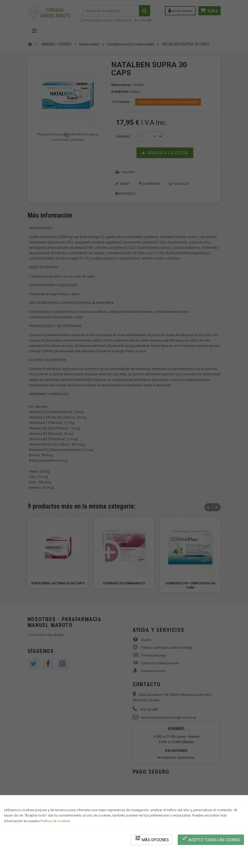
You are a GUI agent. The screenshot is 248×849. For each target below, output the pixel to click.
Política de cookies (55, 821)
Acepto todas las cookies (210, 838)
